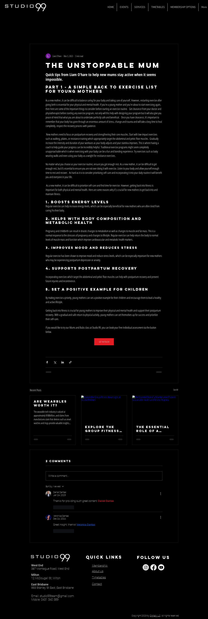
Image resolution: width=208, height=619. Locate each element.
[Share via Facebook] (47, 362)
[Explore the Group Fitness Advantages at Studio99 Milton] (104, 408)
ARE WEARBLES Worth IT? (50, 403)
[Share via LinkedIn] (62, 362)
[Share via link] (70, 362)
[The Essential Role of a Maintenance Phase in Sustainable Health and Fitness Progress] (155, 408)
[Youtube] (161, 567)
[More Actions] (160, 494)
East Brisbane (39, 584)
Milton (35, 574)
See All (175, 389)
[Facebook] (153, 567)
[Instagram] (146, 567)
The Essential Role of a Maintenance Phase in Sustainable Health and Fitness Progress (152, 429)
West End (37, 565)
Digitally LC (155, 615)
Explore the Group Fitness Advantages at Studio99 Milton (102, 429)
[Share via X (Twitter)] (54, 362)
